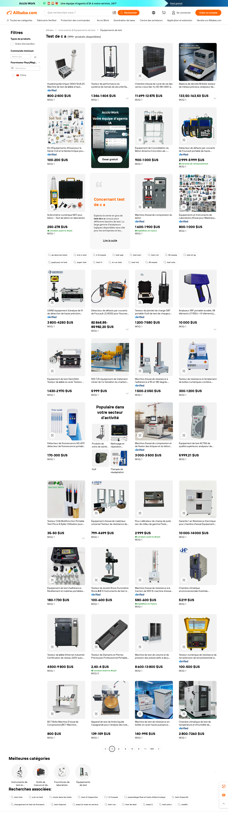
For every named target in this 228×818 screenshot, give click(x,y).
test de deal (129, 804)
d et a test (80, 255)
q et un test (36, 797)
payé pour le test (57, 262)
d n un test (115, 262)
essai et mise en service (85, 804)
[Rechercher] (128, 12)
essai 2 (148, 804)
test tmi (133, 262)
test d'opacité (180, 797)
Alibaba (49, 30)
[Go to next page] (159, 749)
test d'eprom (58, 804)
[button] (114, 13)
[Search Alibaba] (79, 12)
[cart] (164, 13)
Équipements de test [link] (111, 30)
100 (152, 749)
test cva (110, 804)
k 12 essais (99, 255)
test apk (117, 255)
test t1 (97, 262)
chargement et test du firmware (27, 804)
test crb (153, 255)
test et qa (189, 255)
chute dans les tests (60, 797)
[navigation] (25, 390)
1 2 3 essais (111, 797)
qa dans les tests (57, 255)
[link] (223, 786)
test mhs (169, 262)
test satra (165, 804)
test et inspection (88, 797)
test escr (135, 255)
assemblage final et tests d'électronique (144, 797)
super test (80, 262)
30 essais (171, 255)
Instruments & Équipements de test (76, 30)
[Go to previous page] (105, 749)
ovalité (183, 804)
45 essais (151, 262)
